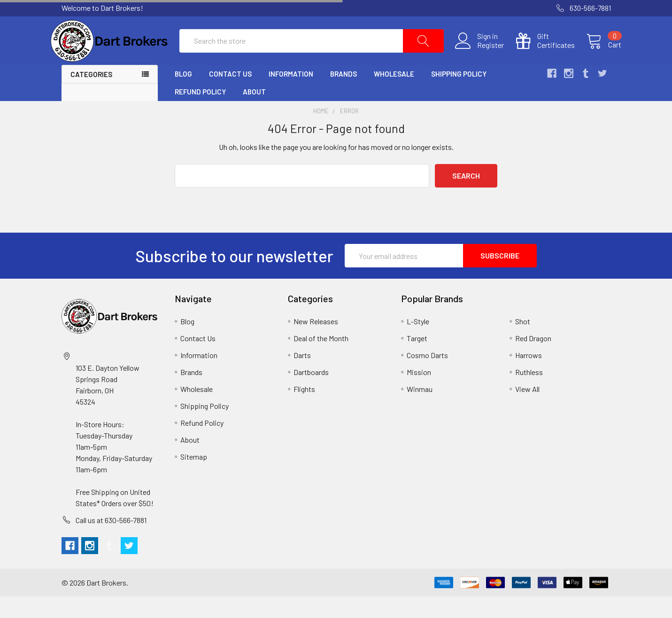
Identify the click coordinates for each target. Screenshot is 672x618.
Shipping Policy (459, 95)
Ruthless (529, 393)
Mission (419, 393)
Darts (302, 376)
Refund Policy (200, 113)
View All (527, 410)
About (254, 113)
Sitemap (193, 478)
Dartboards (311, 393)
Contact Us (230, 95)
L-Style (418, 342)
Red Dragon (533, 359)
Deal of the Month (321, 359)
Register (480, 56)
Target (417, 359)
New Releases (316, 342)
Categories (91, 96)
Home (321, 132)
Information (291, 95)
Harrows (528, 376)
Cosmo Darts (427, 376)
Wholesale (394, 95)
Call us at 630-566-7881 (111, 541)
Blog (183, 95)
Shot (522, 342)
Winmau (420, 410)
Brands (343, 95)
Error (349, 132)
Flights (304, 410)
